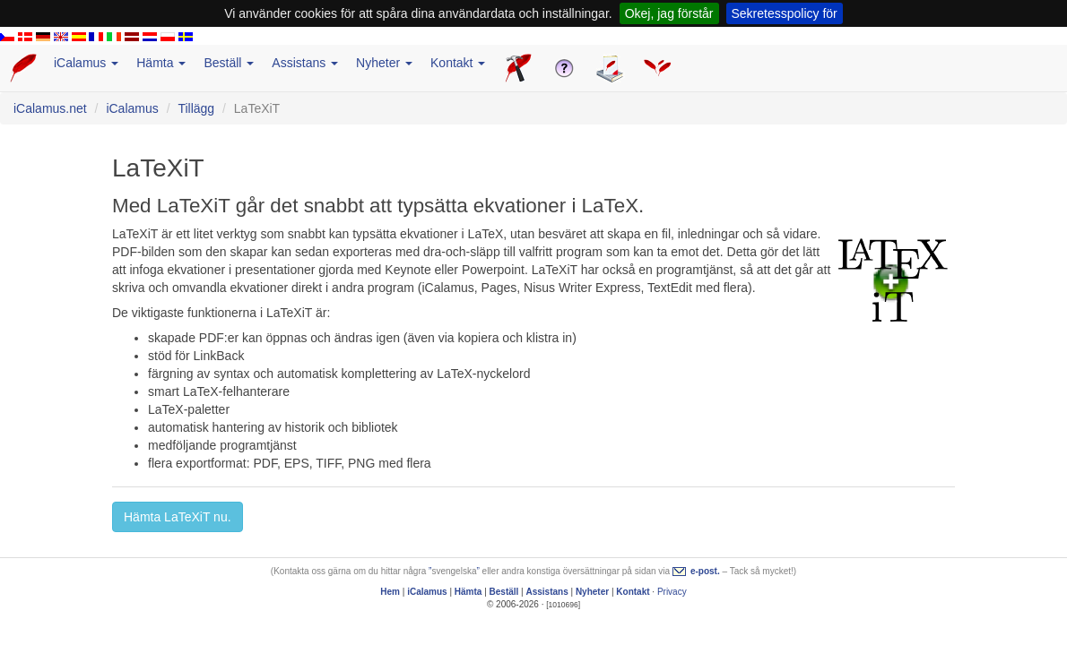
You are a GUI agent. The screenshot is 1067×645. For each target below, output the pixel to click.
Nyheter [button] (384, 63)
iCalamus (132, 108)
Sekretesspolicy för (784, 13)
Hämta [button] (161, 63)
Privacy (672, 592)
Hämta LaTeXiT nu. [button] (177, 517)
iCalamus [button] (86, 63)
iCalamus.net (50, 108)
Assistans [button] (305, 63)
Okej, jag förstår (669, 13)
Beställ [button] (229, 63)
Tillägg (196, 108)
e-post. (705, 571)
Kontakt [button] (457, 63)
